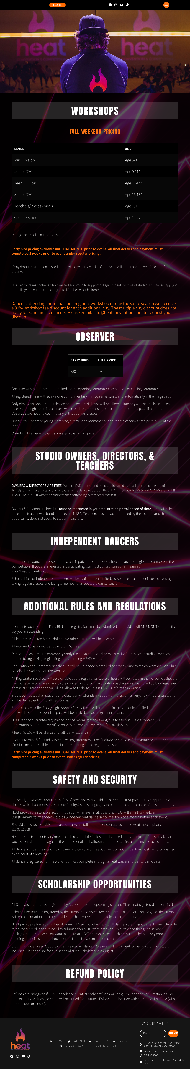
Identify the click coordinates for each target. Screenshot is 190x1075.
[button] (166, 8)
